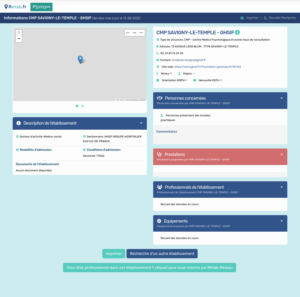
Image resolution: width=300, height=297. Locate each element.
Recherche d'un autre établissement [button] (162, 253)
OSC (141, 33)
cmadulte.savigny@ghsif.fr (189, 60)
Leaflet (120, 100)
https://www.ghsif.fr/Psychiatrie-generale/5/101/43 (207, 66)
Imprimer (114, 253)
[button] (80, 59)
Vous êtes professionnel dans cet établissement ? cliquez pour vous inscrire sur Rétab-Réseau (149, 267)
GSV (128, 33)
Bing (134, 33)
